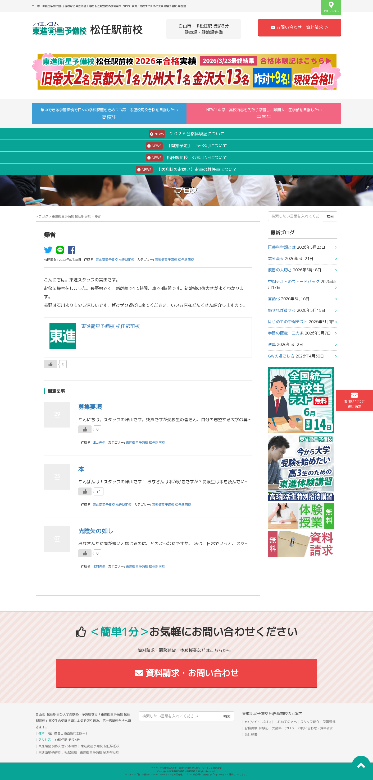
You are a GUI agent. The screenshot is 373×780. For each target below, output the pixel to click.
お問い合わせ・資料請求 (315, 728)
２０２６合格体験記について (186, 134)
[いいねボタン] (50, 364)
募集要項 (90, 407)
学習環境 (329, 721)
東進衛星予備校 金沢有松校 (99, 752)
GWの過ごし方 (281, 356)
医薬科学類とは (282, 247)
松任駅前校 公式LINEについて (186, 157)
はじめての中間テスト (288, 321)
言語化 (274, 298)
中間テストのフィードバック (294, 281)
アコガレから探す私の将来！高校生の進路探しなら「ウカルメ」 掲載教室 (186, 768)
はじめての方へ (286, 721)
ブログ (43, 216)
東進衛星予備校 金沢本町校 (57, 746)
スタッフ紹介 (309, 721)
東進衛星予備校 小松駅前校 (57, 752)
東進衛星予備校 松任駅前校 (71, 216)
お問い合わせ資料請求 (354, 400)
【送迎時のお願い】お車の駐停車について (186, 169)
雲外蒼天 (276, 258)
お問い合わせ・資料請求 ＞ (300, 27)
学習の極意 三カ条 (286, 333)
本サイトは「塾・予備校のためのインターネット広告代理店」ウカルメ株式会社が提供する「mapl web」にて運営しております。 (186, 774)
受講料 (276, 728)
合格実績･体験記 (257, 728)
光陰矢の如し (95, 531)
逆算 (272, 344)
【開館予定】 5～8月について (186, 146)
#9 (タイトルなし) (258, 721)
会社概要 (251, 734)
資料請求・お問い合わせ (187, 673)
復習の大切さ (280, 270)
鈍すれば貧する (282, 310)
